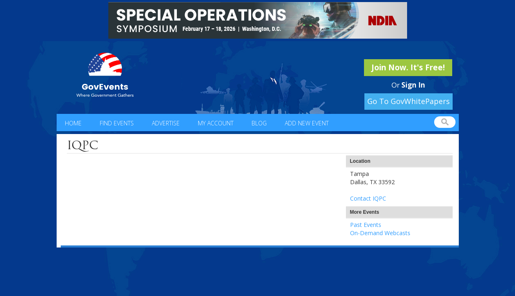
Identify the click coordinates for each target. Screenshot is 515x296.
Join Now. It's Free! (408, 67)
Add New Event (307, 123)
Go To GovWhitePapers (408, 101)
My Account (215, 123)
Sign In (413, 85)
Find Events (117, 123)
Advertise (166, 123)
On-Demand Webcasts (380, 233)
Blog (259, 123)
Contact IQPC (368, 198)
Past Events (365, 225)
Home (73, 123)
